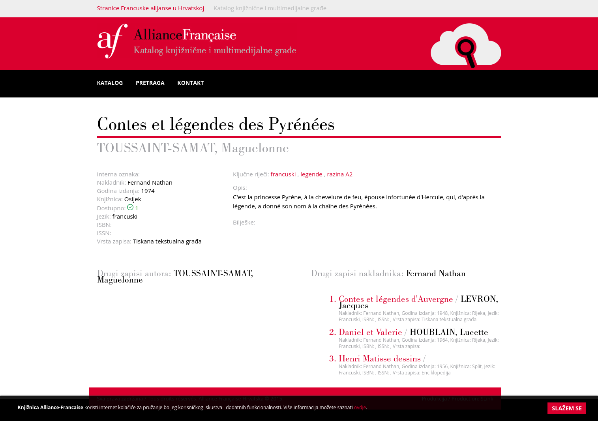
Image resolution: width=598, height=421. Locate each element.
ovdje (360, 407)
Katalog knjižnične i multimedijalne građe (270, 8)
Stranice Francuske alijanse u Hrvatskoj (150, 8)
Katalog (110, 82)
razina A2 (339, 174)
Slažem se (567, 408)
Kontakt (190, 82)
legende (311, 174)
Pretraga (150, 82)
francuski (283, 174)
